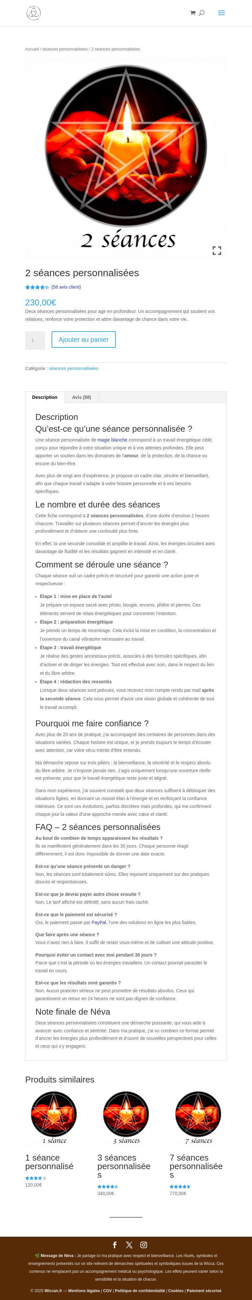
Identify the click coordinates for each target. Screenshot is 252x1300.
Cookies (176, 1291)
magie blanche (112, 440)
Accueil (32, 49)
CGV (107, 1291)
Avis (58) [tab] (81, 397)
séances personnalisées (65, 49)
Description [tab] (44, 397)
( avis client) (66, 287)
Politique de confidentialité (140, 1291)
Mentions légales (84, 1291)
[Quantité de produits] (35, 340)
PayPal (99, 922)
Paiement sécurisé (204, 1291)
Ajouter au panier (84, 339)
